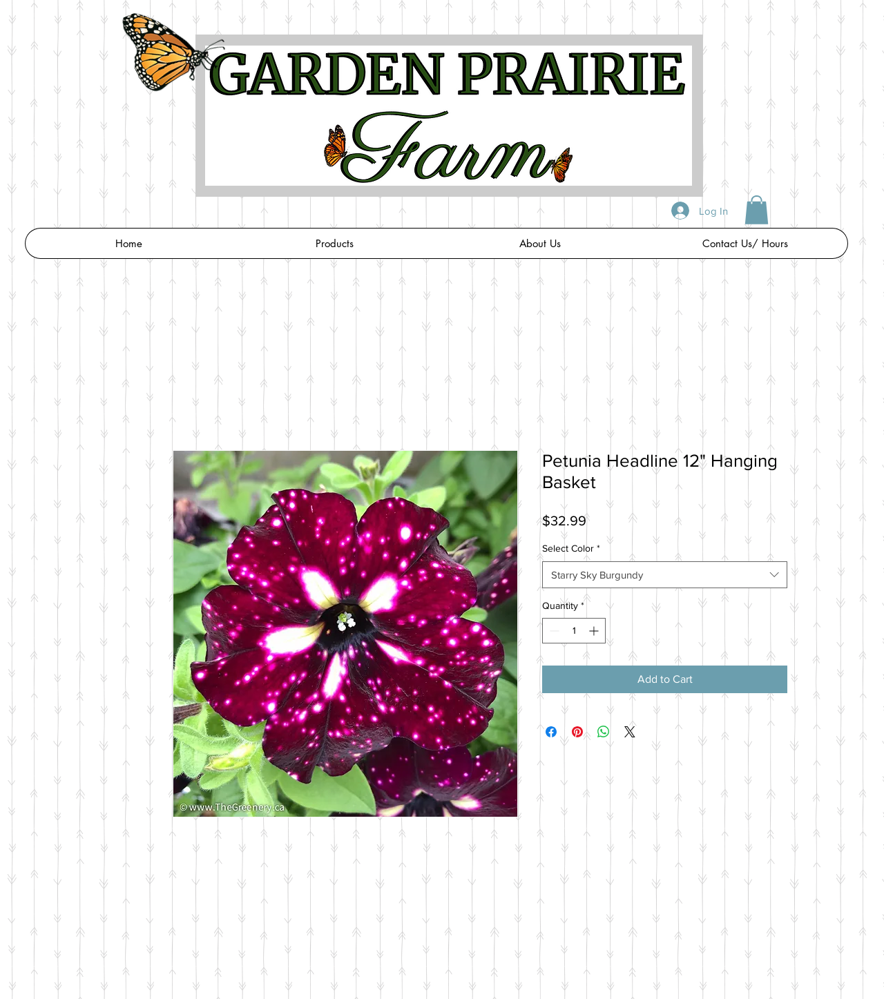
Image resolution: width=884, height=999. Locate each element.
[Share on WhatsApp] (603, 732)
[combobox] (664, 574)
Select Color (571, 548)
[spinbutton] (573, 631)
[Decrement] (552, 631)
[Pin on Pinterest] (577, 732)
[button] (756, 209)
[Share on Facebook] (551, 732)
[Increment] (595, 631)
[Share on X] (630, 732)
